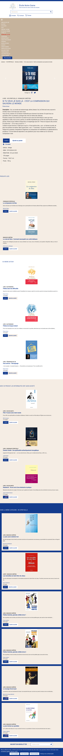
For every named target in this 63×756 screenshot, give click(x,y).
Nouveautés (7, 58)
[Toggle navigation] (2, 19)
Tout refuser (24, 754)
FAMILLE (3, 32)
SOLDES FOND (5, 50)
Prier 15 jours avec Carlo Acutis (12, 413)
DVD (2, 27)
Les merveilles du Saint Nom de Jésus (14, 576)
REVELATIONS (5, 43)
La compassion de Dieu (10, 203)
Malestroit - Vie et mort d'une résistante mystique (17, 487)
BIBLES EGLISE (5, 22)
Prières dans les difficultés (10, 288)
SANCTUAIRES (5, 46)
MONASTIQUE (5, 38)
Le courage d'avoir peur (10, 689)
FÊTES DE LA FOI (5, 34)
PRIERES (3, 41)
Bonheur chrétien (19, 62)
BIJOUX (3, 24)
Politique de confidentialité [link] (47, 753)
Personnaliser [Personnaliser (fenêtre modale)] (34, 754)
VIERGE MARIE (5, 55)
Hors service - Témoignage (10, 363)
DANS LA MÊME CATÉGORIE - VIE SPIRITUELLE (14, 510)
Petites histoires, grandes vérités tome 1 (14, 615)
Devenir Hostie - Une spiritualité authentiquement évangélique (21, 450)
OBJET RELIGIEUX (6, 39)
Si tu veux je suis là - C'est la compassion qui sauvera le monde (38, 62)
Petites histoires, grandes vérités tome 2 (14, 652)
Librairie (3, 62)
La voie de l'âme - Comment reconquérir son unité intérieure (20, 239)
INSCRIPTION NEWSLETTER (18, 744)
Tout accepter (14, 754)
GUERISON (4, 36)
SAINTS (3, 45)
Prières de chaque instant (10, 326)
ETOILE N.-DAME (5, 31)
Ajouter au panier (17, 140)
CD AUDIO (3, 26)
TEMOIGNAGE (5, 52)
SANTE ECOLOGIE (6, 48)
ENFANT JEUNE (5, 29)
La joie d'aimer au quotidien (11, 726)
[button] (5, 78)
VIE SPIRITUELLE (5, 53)
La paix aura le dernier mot (10, 537)
